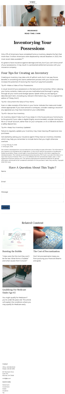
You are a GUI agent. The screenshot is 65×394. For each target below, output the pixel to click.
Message (4, 192)
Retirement (5, 385)
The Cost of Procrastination (46, 251)
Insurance (5, 391)
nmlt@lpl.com (6, 378)
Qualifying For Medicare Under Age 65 (14, 291)
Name (3, 171)
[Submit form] (5, 207)
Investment (5, 387)
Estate (4, 389)
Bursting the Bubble (12, 251)
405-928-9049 (11, 367)
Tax (3, 392)
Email (3, 182)
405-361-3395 (11, 369)
